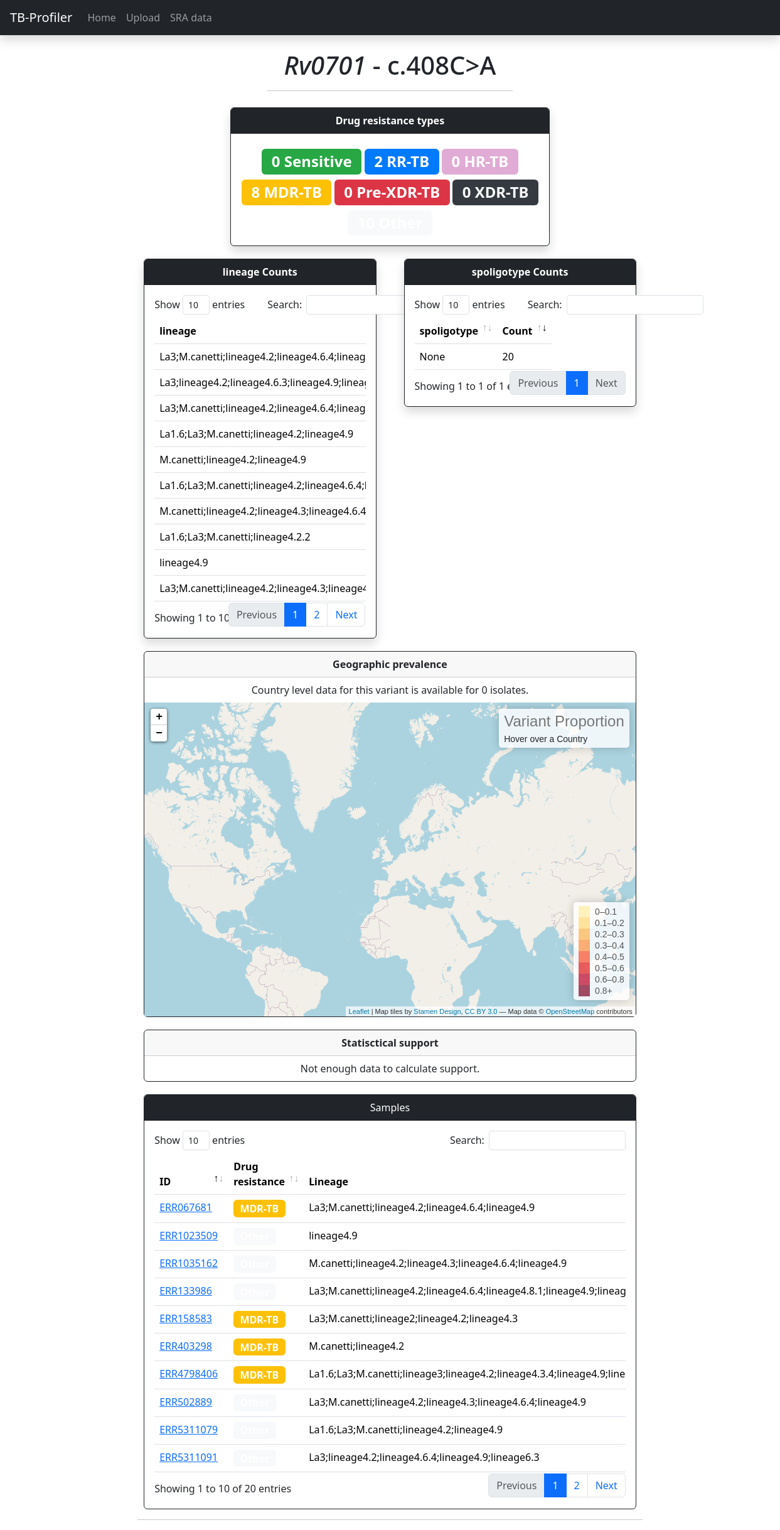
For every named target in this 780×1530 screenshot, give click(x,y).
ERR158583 (185, 1318)
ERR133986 (185, 1291)
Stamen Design (437, 1011)
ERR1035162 (188, 1263)
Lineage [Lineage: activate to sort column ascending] (328, 1181)
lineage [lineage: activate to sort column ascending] (177, 331)
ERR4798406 (188, 1374)
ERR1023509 (188, 1235)
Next (346, 615)
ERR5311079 (188, 1429)
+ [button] (159, 717)
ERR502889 (185, 1402)
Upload (143, 17)
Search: (355, 305)
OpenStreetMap (570, 1011)
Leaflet (359, 1011)
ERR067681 (185, 1207)
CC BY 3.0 (481, 1011)
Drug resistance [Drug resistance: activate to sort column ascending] (259, 1174)
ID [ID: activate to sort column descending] (165, 1181)
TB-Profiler (41, 17)
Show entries (199, 305)
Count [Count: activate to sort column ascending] (518, 331)
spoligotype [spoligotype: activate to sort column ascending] (449, 331)
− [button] (159, 733)
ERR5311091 (188, 1457)
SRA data (191, 17)
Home (101, 17)
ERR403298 (185, 1346)
